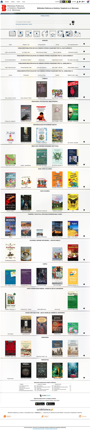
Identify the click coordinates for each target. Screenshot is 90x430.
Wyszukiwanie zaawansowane (22, 24)
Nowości (7, 1)
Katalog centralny (45, 15)
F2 (83, 1)
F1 (80, 1)
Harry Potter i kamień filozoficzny (24, 388)
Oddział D (55, 390)
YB (66, 1)
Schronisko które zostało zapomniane (60, 389)
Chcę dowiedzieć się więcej (38, 428)
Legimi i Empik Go (40, 385)
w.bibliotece (38, 412)
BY (69, 1)
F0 (77, 1)
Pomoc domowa (56, 388)
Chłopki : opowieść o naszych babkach (43, 389)
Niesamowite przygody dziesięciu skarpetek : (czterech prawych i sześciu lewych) (32, 390)
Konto (23, 1)
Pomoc (18, 1)
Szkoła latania (21, 389)
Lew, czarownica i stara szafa (24, 385)
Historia (12, 1)
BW (64, 1)
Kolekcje (30, 24)
